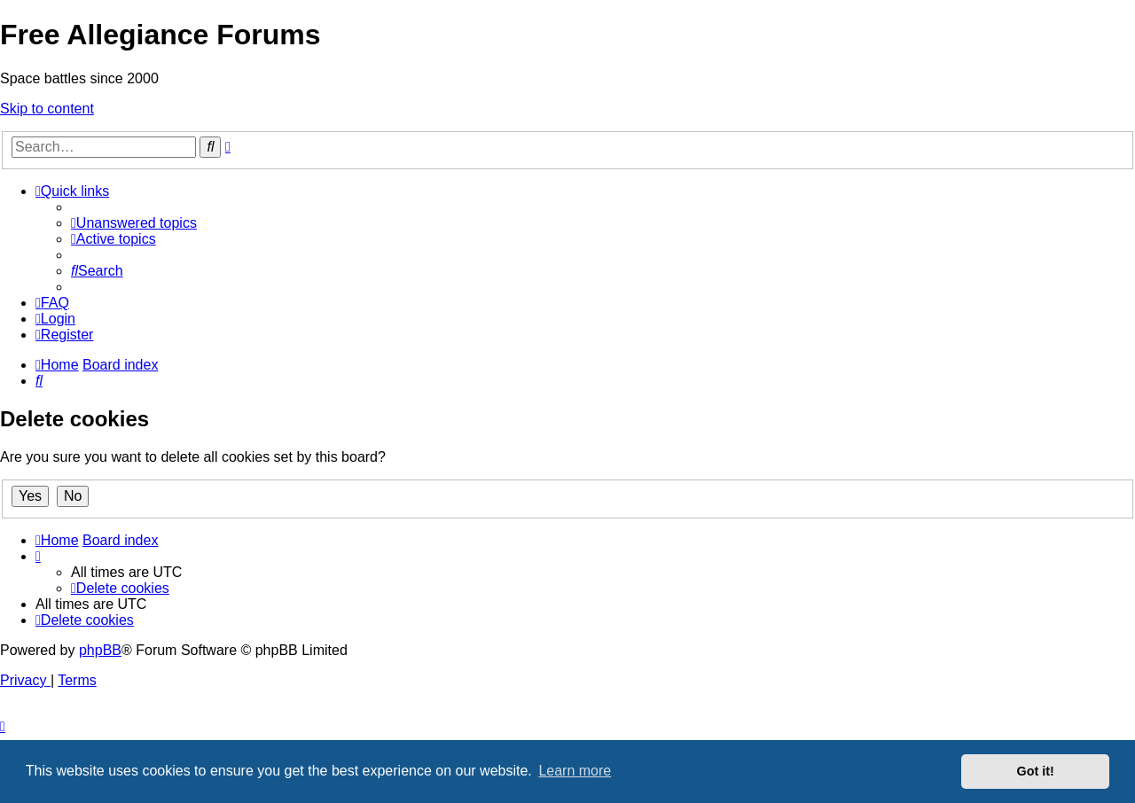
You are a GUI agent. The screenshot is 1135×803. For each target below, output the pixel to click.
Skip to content (47, 108)
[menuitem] (134, 222)
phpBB (100, 650)
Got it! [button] (1035, 771)
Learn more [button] (574, 770)
